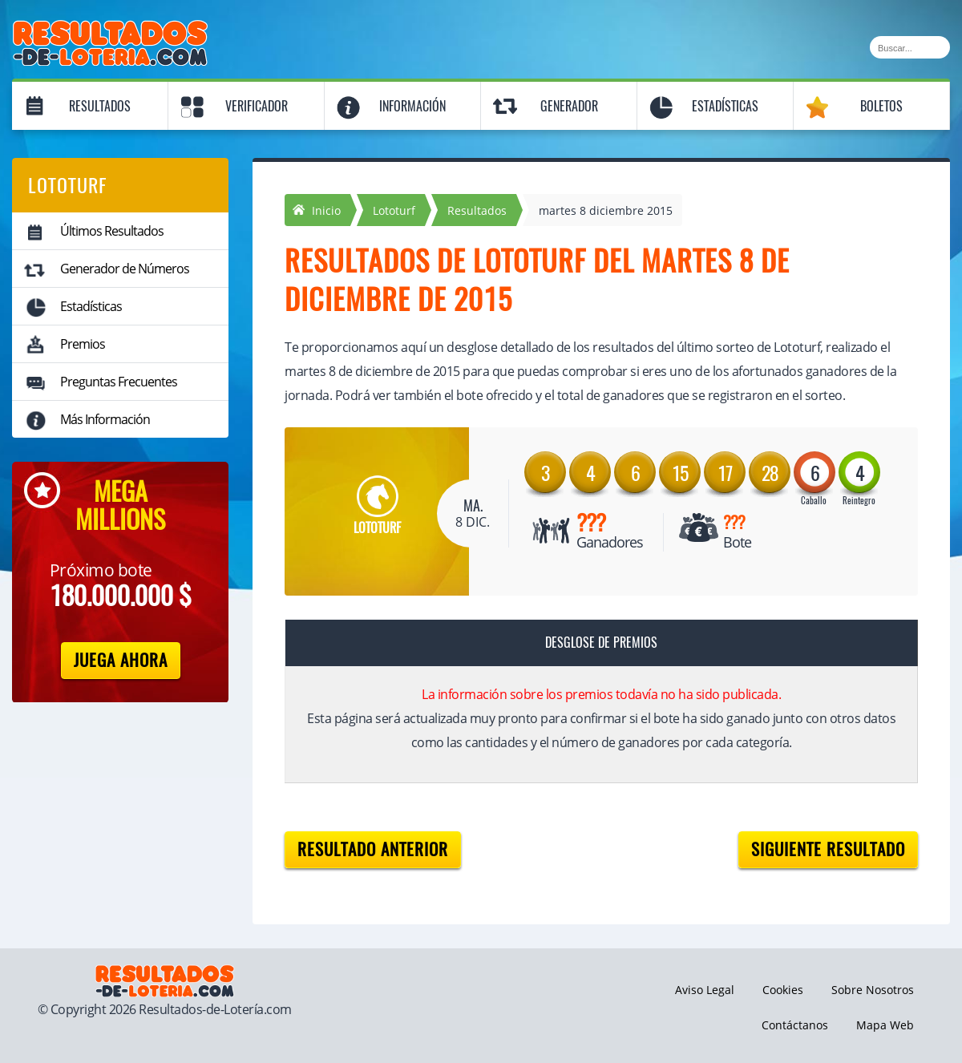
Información (412, 106)
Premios (82, 344)
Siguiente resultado (828, 849)
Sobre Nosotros (872, 989)
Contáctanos (795, 1025)
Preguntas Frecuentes (118, 381)
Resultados (100, 106)
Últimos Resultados (112, 231)
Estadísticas (725, 106)
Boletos (881, 106)
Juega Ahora (121, 660)
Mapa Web (885, 1025)
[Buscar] (910, 47)
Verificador (256, 106)
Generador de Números (124, 268)
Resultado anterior (372, 849)
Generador (569, 106)
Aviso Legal (704, 989)
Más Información (105, 419)
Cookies (782, 989)
